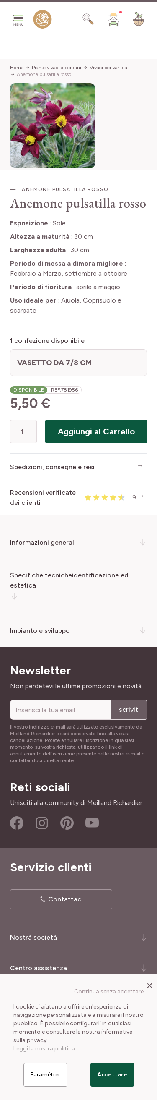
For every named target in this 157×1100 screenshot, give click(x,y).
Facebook (16, 823)
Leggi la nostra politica (44, 1048)
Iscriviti (128, 709)
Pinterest (67, 823)
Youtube (92, 823)
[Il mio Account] (113, 19)
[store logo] (42, 21)
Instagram (42, 823)
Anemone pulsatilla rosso (44, 74)
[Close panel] (150, 985)
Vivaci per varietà (108, 68)
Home (16, 68)
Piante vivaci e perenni (56, 68)
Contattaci (65, 899)
